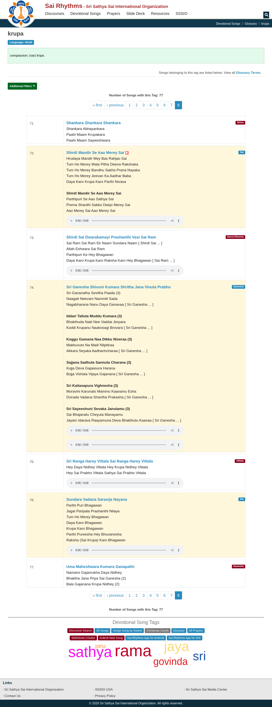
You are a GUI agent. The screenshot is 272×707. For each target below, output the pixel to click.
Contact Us (12, 696)
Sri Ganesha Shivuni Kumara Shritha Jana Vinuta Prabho (118, 287)
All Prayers (196, 630)
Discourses (54, 13)
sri (199, 656)
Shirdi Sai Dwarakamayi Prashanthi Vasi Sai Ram (111, 237)
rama (133, 651)
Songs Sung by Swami (127, 630)
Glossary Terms (248, 73)
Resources (160, 13)
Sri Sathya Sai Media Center (206, 689)
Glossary (251, 23)
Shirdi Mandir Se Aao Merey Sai (97, 152)
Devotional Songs (85, 13)
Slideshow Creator (83, 637)
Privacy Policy (105, 696)
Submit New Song (111, 637)
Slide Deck (135, 13)
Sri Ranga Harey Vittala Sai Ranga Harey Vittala (109, 461)
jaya (176, 646)
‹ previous (115, 105)
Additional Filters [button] (21, 86)
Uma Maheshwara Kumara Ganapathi (100, 566)
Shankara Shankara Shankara (93, 123)
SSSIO (181, 13)
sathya (90, 651)
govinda (170, 661)
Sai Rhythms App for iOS (185, 637)
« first (97, 105)
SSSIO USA (104, 689)
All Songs (102, 630)
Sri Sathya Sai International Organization (34, 689)
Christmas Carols (158, 630)
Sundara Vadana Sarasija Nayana (96, 499)
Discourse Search (80, 630)
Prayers (113, 13)
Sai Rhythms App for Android (145, 637)
